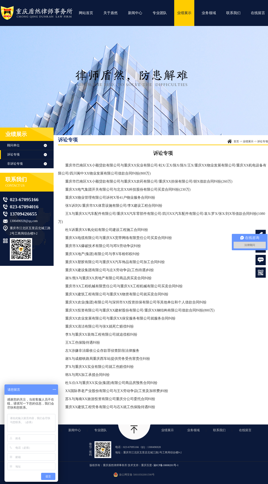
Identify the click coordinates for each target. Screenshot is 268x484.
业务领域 (209, 13)
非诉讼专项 (15, 163)
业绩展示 (184, 13)
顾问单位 (13, 145)
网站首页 (86, 13)
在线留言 (258, 13)
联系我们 (233, 13)
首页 (236, 141)
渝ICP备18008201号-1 (166, 465)
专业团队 (160, 13)
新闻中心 (135, 13)
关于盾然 (110, 13)
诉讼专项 (13, 154)
